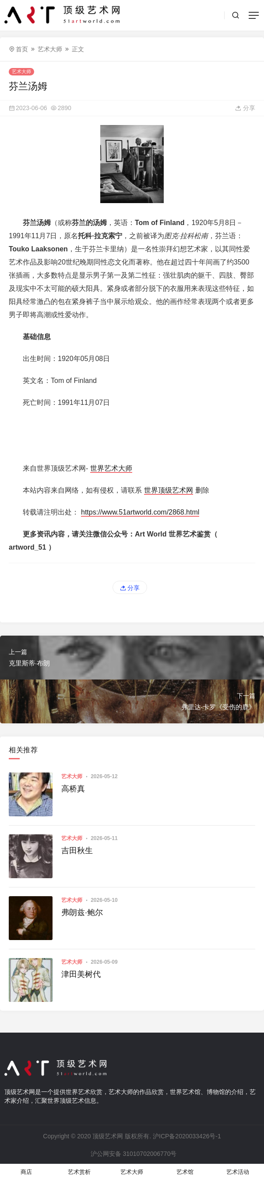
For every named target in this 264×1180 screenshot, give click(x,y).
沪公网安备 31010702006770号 (133, 1153)
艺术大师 (50, 49)
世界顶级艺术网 (168, 490)
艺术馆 (185, 1172)
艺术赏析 (79, 1172)
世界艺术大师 (111, 468)
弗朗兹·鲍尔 (82, 912)
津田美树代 (81, 974)
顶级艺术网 (107, 1136)
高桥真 (73, 788)
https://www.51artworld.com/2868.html (140, 512)
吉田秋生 (77, 850)
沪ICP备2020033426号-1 (187, 1136)
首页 (22, 49)
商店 (26, 1172)
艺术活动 (237, 1172)
